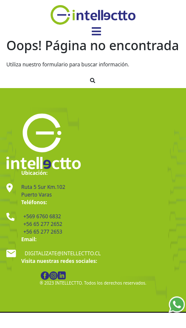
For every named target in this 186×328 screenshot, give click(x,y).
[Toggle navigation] (96, 31)
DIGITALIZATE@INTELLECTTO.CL (63, 253)
